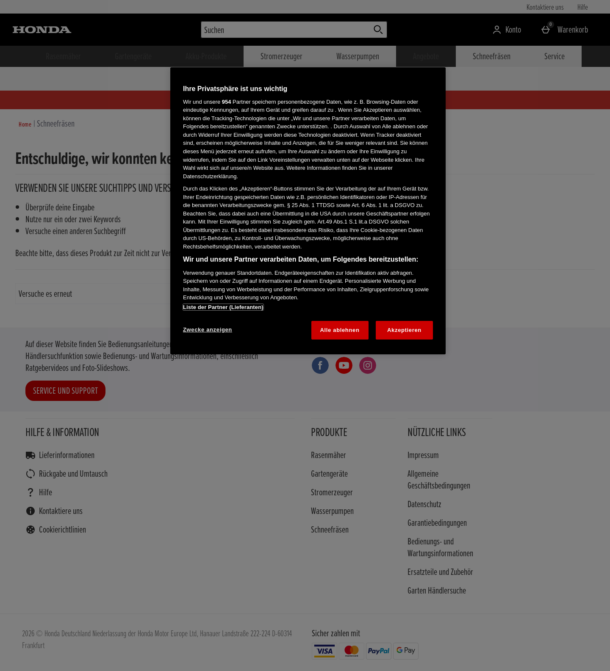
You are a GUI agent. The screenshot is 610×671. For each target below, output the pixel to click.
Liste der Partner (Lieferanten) (223, 307)
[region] (308, 210)
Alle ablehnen (340, 330)
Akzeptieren (404, 330)
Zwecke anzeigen (207, 329)
